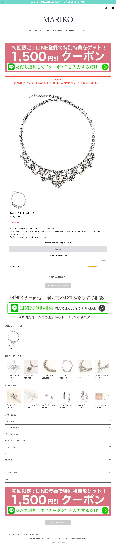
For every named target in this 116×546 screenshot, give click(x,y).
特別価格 (8, 479)
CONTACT (70, 31)
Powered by (58, 542)
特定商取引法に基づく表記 (31, 534)
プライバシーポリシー (13, 534)
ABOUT (38, 31)
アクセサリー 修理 (11, 473)
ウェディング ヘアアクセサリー (15, 440)
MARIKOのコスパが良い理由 (57, 285)
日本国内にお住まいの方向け (58, 255)
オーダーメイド (10, 466)
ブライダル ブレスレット (13, 434)
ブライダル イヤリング (12, 428)
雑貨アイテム (9, 460)
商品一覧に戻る (58, 522)
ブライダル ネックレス (12, 421)
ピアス (7, 453)
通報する (104, 260)
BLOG (47, 31)
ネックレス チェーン (11, 447)
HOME (28, 31)
